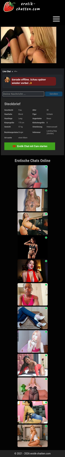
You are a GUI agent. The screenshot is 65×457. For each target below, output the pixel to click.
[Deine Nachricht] (23, 94)
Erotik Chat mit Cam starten (30, 146)
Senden (54, 93)
